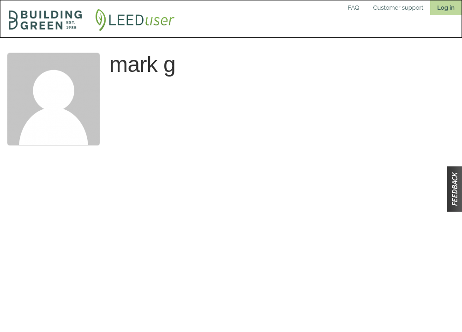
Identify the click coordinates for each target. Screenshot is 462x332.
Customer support (398, 7)
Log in (446, 7)
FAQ (354, 7)
